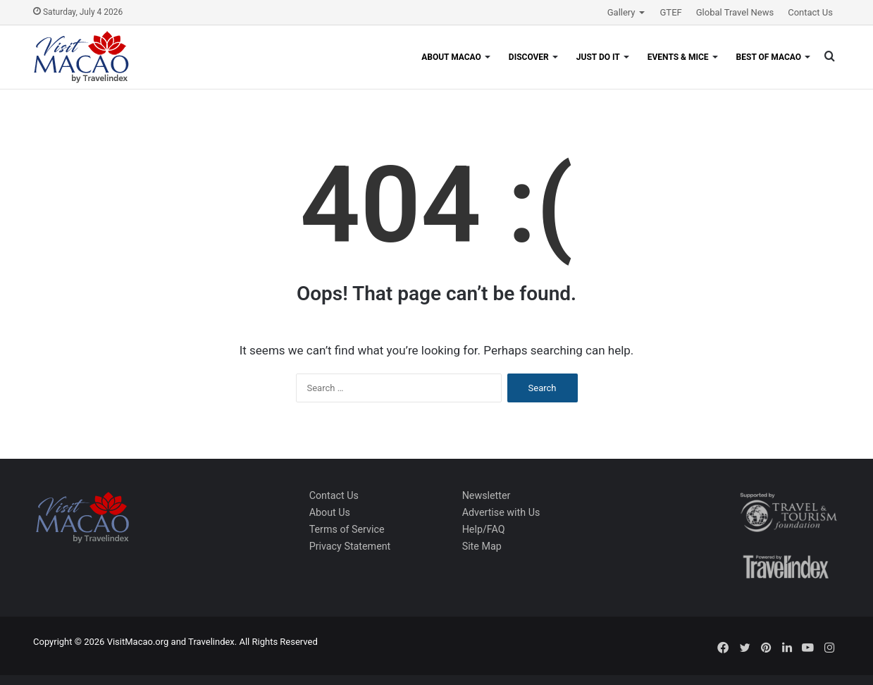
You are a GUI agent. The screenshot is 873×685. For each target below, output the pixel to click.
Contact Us (810, 12)
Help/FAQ (483, 529)
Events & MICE (678, 57)
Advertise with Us (501, 512)
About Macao (451, 57)
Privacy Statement (350, 546)
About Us (329, 512)
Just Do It (598, 57)
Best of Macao (768, 57)
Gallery (621, 12)
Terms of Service (347, 529)
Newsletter (486, 495)
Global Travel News (735, 12)
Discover (529, 57)
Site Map (482, 546)
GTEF (671, 12)
